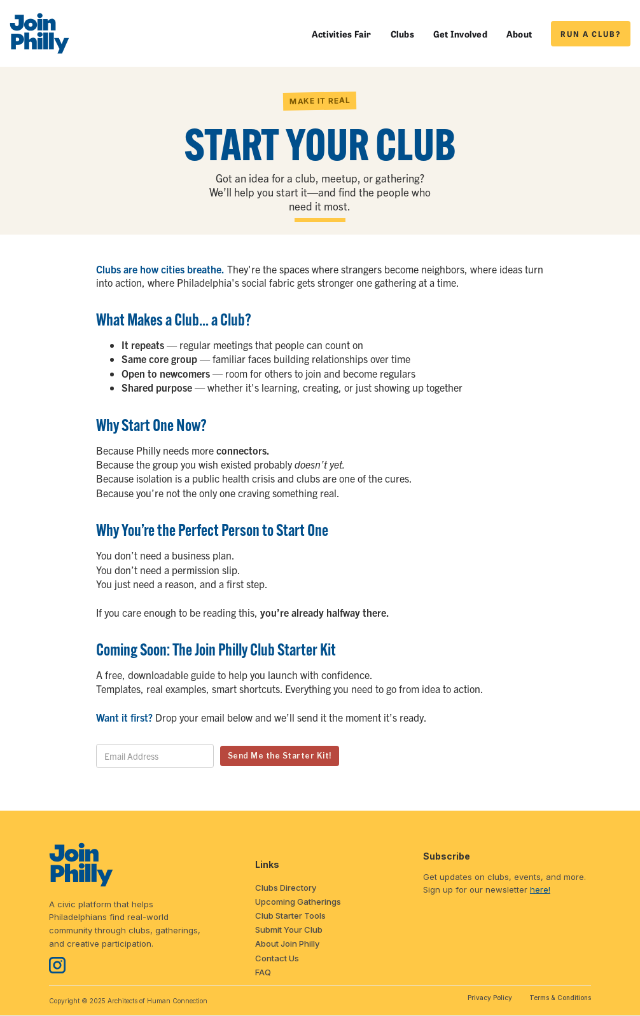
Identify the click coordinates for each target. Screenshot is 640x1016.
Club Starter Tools (290, 915)
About (519, 33)
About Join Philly (287, 943)
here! (540, 889)
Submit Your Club (289, 929)
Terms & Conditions (560, 997)
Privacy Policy (490, 997)
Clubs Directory (285, 887)
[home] (39, 33)
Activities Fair (342, 33)
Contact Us (277, 958)
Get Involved (460, 33)
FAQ (263, 972)
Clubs (402, 33)
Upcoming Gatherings (298, 901)
